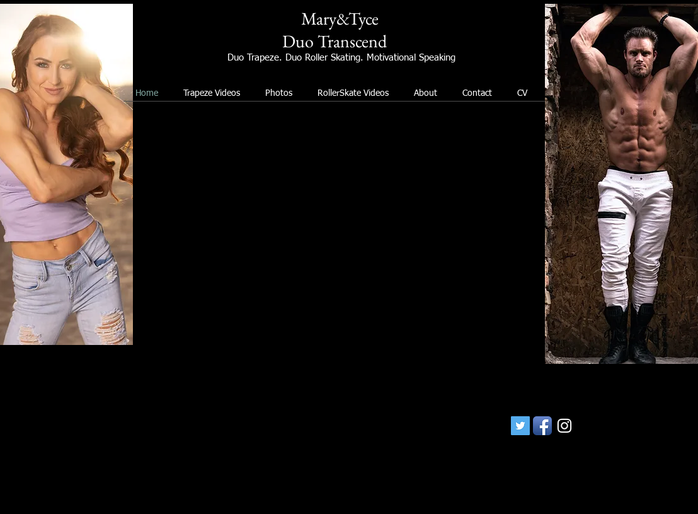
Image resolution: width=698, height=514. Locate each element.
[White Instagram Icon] (564, 425)
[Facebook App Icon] (542, 425)
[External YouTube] (338, 240)
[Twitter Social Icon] (520, 425)
